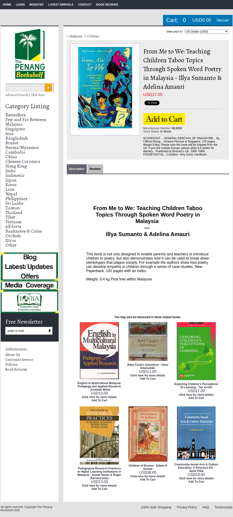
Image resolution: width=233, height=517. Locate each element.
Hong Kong (16, 166)
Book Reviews (16, 369)
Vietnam (13, 222)
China (11, 157)
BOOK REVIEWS (107, 4)
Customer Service (19, 359)
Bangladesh (16, 138)
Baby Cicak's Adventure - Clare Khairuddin (147, 366)
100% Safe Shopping (156, 507)
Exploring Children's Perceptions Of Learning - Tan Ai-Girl (196, 385)
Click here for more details (99, 397)
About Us (12, 354)
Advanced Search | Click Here (25, 95)
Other (11, 245)
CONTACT (85, 4)
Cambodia (15, 152)
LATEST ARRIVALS (60, 4)
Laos (9, 189)
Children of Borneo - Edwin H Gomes (147, 467)
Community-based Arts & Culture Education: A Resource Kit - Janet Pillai (196, 468)
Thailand (13, 212)
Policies (11, 364)
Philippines (16, 198)
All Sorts (13, 226)
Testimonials (223, 507)
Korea (11, 184)
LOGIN (20, 4)
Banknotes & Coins (23, 231)
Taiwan (12, 208)
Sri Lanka (14, 203)
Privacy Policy (187, 507)
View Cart (223, 20)
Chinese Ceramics (22, 161)
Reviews (95, 169)
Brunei (12, 143)
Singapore (15, 129)
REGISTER (36, 4)
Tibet (10, 217)
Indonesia (15, 175)
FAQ (206, 507)
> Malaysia (75, 36)
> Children (91, 36)
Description (76, 169)
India (10, 171)
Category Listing (27, 106)
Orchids (13, 236)
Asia (9, 133)
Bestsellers (15, 115)
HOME (7, 4)
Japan (10, 180)
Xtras (10, 240)
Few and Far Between (25, 119)
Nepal (11, 194)
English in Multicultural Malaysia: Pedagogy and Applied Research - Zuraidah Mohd (99, 386)
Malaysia (14, 124)
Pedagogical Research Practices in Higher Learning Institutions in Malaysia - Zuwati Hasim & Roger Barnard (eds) (99, 473)
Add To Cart (99, 400)
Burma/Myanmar (22, 147)
